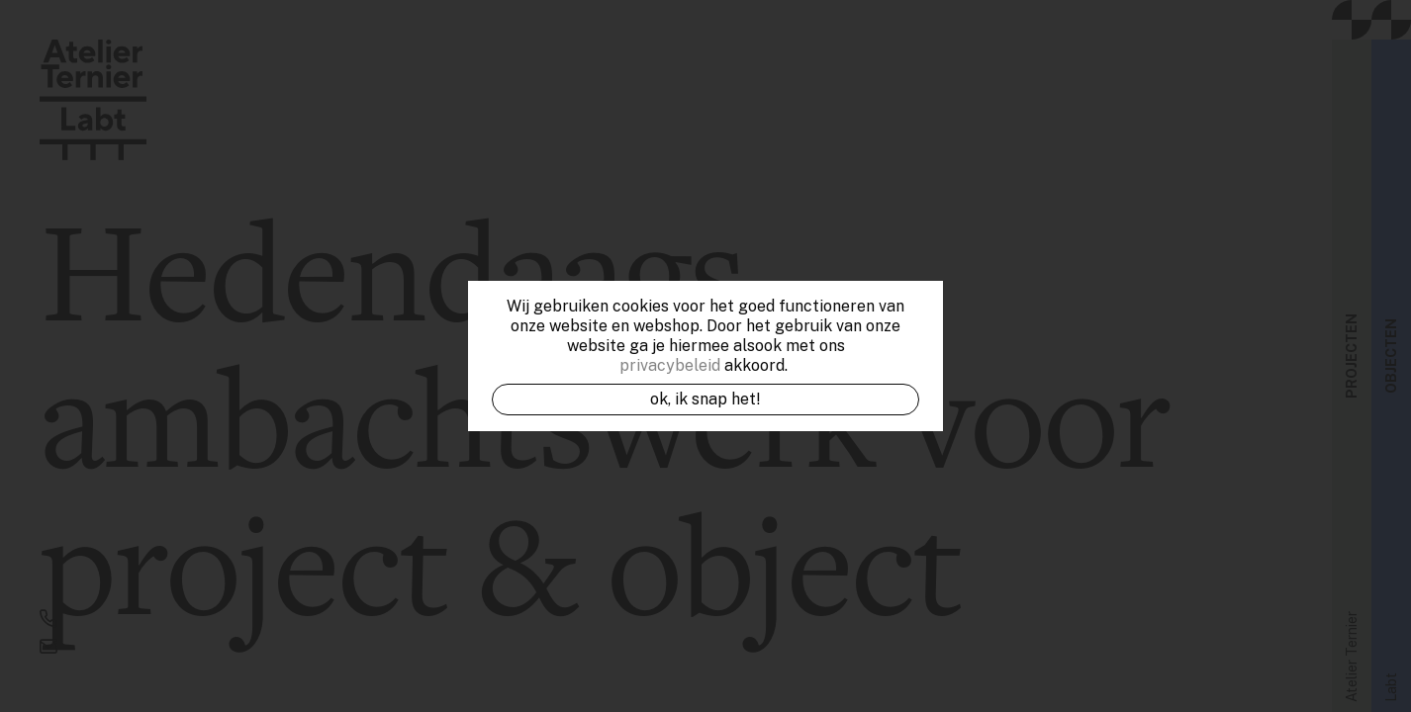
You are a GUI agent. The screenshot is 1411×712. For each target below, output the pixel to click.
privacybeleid (669, 365)
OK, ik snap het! (705, 399)
